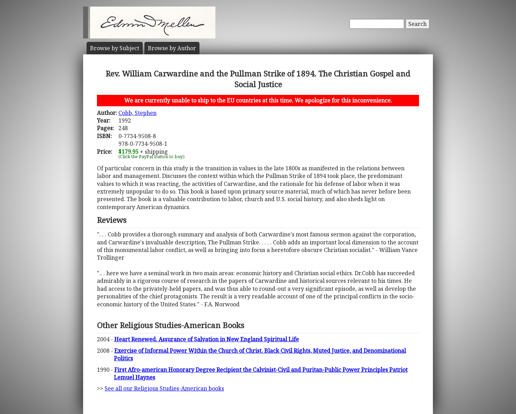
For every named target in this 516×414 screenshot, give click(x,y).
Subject (114, 48)
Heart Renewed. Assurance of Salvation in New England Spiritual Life (206, 339)
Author (172, 48)
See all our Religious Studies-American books (164, 388)
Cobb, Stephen (137, 113)
